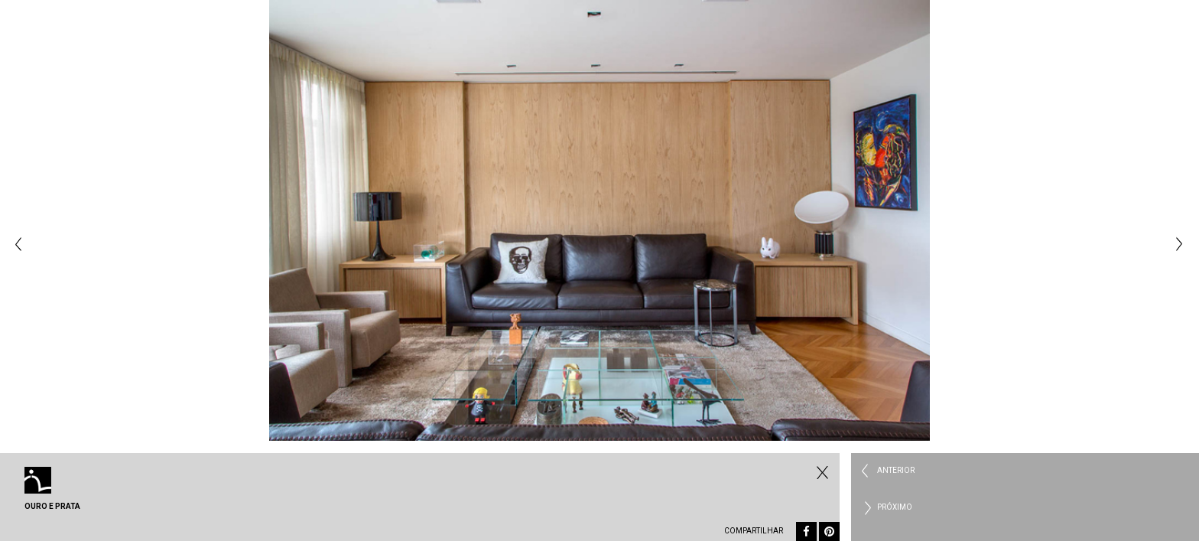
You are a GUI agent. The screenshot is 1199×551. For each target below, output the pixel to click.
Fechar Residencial (820, 472)
